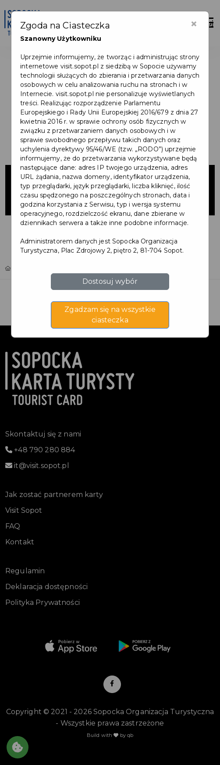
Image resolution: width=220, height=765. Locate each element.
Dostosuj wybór (110, 281)
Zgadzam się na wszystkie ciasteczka (109, 314)
